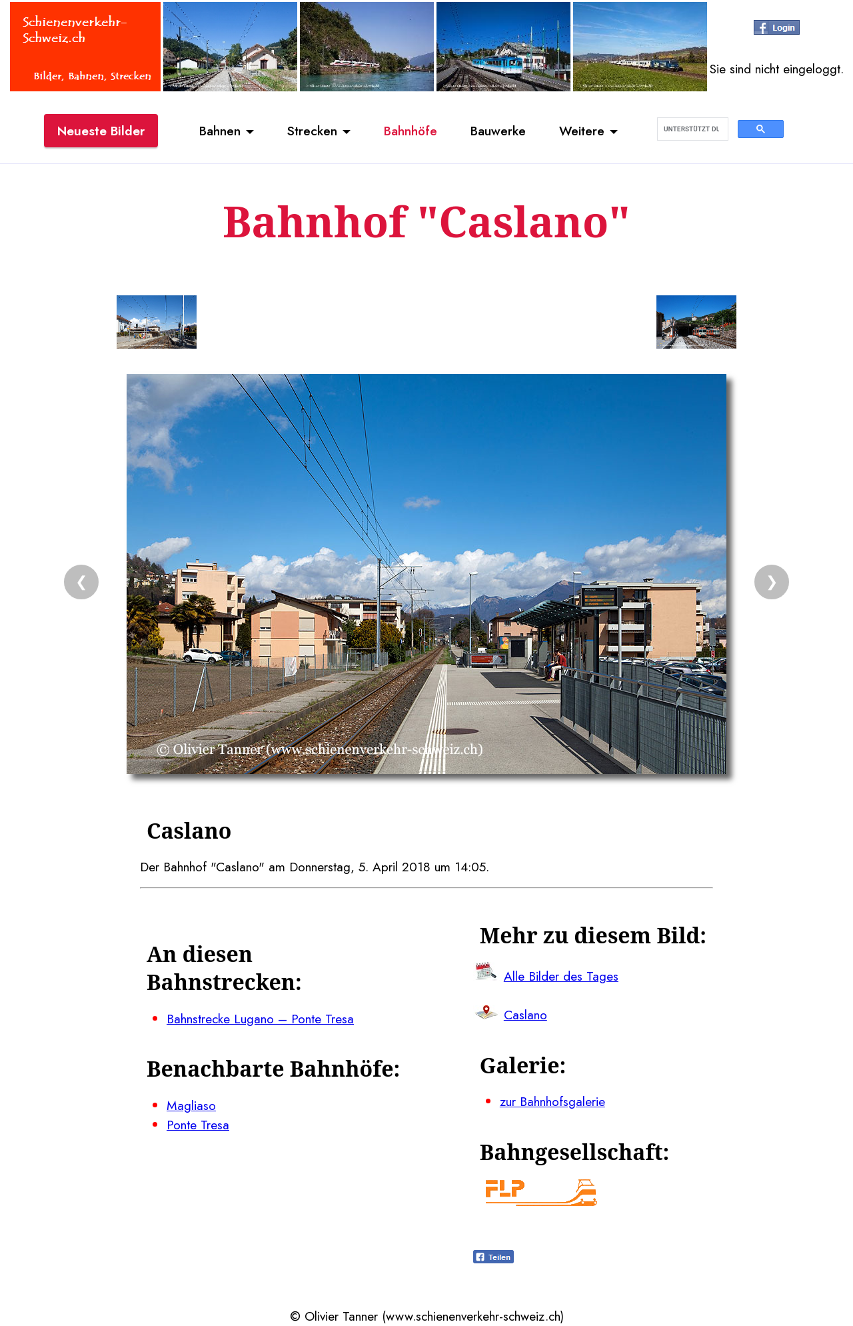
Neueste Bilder (101, 130)
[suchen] (691, 129)
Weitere (581, 130)
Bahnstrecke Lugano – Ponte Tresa (260, 1018)
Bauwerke (498, 130)
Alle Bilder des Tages (561, 976)
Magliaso (191, 1105)
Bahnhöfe (410, 130)
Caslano (525, 1014)
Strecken (312, 130)
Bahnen (220, 130)
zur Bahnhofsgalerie (552, 1101)
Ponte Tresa (198, 1124)
